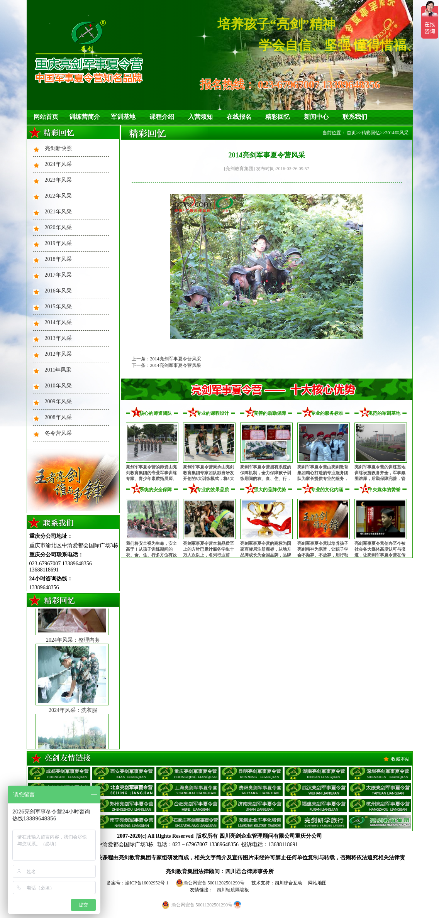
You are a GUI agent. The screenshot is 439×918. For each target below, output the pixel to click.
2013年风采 (58, 338)
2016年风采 (58, 291)
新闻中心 (316, 116)
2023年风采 (58, 180)
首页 (351, 132)
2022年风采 (58, 196)
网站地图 (317, 883)
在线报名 (239, 116)
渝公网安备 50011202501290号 (210, 883)
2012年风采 (58, 354)
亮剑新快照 (58, 148)
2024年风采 (58, 164)
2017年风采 (58, 275)
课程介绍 (161, 116)
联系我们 (354, 116)
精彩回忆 (277, 116)
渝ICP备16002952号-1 (147, 883)
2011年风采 (58, 370)
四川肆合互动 (288, 883)
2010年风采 (58, 386)
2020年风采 (58, 227)
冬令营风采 (58, 433)
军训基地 (123, 116)
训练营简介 (84, 116)
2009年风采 (58, 401)
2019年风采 (58, 243)
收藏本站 (400, 759)
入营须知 (200, 116)
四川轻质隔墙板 (233, 890)
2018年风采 (58, 259)
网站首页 (46, 116)
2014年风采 (58, 322)
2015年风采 (58, 306)
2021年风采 (58, 212)
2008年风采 (58, 417)
